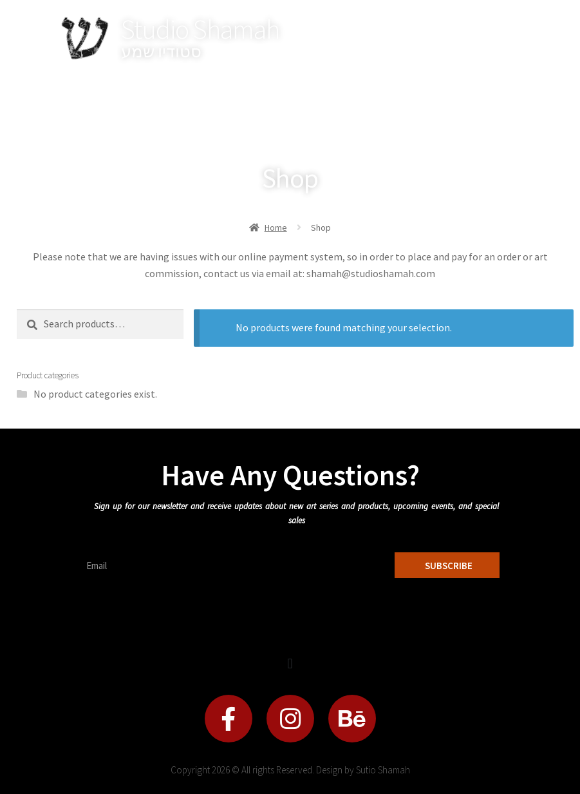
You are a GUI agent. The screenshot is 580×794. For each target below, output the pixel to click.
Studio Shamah (200, 29)
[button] (290, 663)
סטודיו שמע (161, 51)
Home (276, 227)
